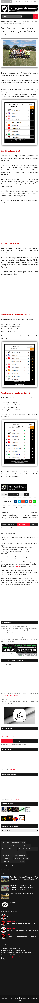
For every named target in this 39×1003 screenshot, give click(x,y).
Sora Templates (32, 998)
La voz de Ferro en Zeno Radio (10, 695)
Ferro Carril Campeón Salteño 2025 (21, 894)
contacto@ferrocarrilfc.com (15, 957)
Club (23, 843)
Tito (8, 935)
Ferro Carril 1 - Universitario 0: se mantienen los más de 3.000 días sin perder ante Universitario (22, 887)
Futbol (7, 741)
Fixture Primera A (25, 846)
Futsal (32, 741)
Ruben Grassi (20, 861)
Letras (23, 852)
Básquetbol (15, 843)
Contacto (17, 566)
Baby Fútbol (5, 843)
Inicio (2, 22)
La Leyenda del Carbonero (10, 852)
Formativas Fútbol (11, 22)
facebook (34, 524)
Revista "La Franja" (7, 861)
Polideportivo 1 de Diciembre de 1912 (13, 855)
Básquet (19, 741)
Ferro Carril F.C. (23, 524)
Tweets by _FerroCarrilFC (9, 736)
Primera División (7, 858)
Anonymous (11, 915)
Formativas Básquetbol (9, 849)
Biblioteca (12, 769)
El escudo (13, 902)
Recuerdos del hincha (21, 858)
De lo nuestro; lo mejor (9, 846)
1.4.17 (26, 494)
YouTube (17, 799)
